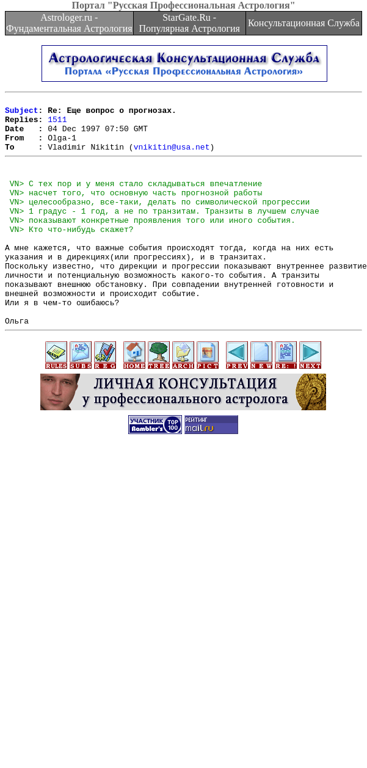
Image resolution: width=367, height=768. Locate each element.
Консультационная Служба (304, 23)
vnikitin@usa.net (172, 157)
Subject (21, 113)
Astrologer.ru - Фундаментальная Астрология (69, 23)
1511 (57, 124)
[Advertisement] (140, 627)
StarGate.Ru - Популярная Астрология (189, 23)
